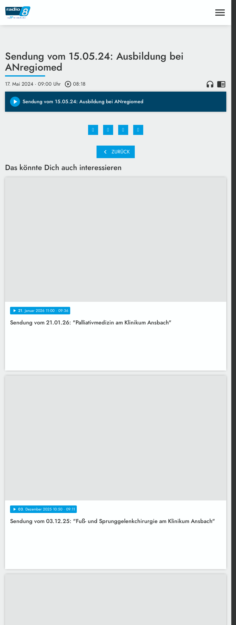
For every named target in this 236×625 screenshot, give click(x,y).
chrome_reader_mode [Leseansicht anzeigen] (221, 84)
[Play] (15, 102)
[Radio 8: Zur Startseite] (60, 12)
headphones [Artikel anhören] (210, 84)
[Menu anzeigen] (220, 12)
